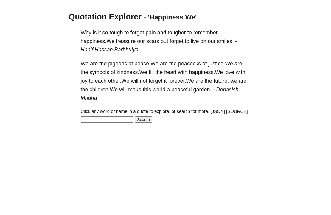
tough (116, 33)
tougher (177, 33)
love (229, 72)
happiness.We (98, 41)
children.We (104, 90)
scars (152, 41)
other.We (119, 81)
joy (84, 81)
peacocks (189, 64)
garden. (202, 90)
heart (170, 72)
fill (151, 72)
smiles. (225, 41)
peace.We (146, 64)
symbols (99, 72)
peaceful (181, 90)
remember (205, 33)
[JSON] (218, 111)
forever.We (181, 81)
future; (221, 81)
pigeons (117, 64)
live (195, 41)
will (134, 81)
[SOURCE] (237, 111)
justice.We (220, 64)
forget (137, 33)
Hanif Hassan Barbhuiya (110, 50)
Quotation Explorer (105, 16)
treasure (126, 41)
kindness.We (132, 72)
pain (151, 33)
